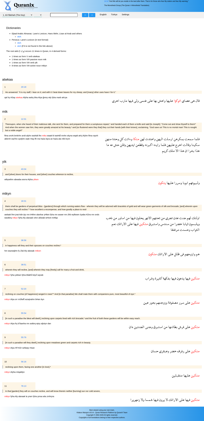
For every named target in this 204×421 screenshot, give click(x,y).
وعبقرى (163, 351)
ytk (4, 161)
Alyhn (85, 135)
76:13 (23, 386)
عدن (176, 218)
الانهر (148, 218)
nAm (36, 218)
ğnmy (45, 97)
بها (155, 101)
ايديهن (130, 145)
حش (116, 145)
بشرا (191, 151)
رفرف (180, 351)
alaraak (30, 218)
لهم (188, 218)
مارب (123, 101)
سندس (164, 224)
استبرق (158, 327)
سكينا (195, 145)
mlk (64, 139)
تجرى (169, 218)
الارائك (121, 224)
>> (92, 15)
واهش (161, 101)
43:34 (23, 169)
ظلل (176, 254)
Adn (21, 214)
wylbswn (76, 214)
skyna (70, 135)
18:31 (23, 201)
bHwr (38, 299)
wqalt (75, 135)
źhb (70, 214)
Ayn (42, 299)
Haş (32, 139)
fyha (54, 97)
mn (28, 214)
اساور (121, 218)
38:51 (23, 264)
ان (186, 151)
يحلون (139, 218)
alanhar (40, 214)
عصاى (185, 101)
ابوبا (185, 183)
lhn (40, 135)
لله (111, 145)
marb (59, 97)
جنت (182, 218)
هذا (197, 151)
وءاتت (128, 139)
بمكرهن (178, 139)
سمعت (188, 139)
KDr (20, 348)
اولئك (195, 218)
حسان (154, 351)
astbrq (33, 323)
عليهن (170, 145)
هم (197, 254)
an (51, 139)
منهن (108, 139)
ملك (171, 151)
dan (49, 323)
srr (16, 299)
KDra (88, 214)
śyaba (83, 214)
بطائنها (172, 327)
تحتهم (156, 218)
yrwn (30, 396)
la (27, 396)
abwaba (18, 179)
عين (146, 302)
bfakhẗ (29, 275)
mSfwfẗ (21, 299)
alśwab (42, 218)
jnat (17, 214)
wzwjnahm (30, 299)
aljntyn (44, 323)
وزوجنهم (161, 302)
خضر (172, 351)
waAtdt (35, 135)
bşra (48, 139)
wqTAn (14, 139)
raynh (95, 135)
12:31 (23, 119)
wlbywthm (9, 179)
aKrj (80, 135)
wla (45, 396)
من (162, 218)
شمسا (148, 400)
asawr (61, 214)
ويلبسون (194, 224)
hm (6, 251)
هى (192, 101)
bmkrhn (18, 135)
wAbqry (26, 348)
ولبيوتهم (194, 183)
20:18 (23, 87)
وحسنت (184, 230)
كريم (165, 151)
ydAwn (18, 275)
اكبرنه (148, 145)
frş (16, 323)
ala (60, 139)
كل (121, 139)
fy (19, 251)
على (150, 101)
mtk (5, 111)
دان (131, 327)
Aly (24, 218)
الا (177, 151)
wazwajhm (13, 251)
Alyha (26, 97)
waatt (50, 135)
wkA (19, 36)
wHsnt (49, 218)
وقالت (186, 145)
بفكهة (166, 278)
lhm (13, 214)
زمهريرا (135, 400)
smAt (11, 135)
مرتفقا (175, 230)
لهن (142, 139)
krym (68, 139)
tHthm (33, 214)
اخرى (115, 101)
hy (9, 97)
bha (36, 97)
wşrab (40, 275)
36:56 (23, 240)
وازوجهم (189, 254)
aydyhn (22, 139)
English (103, 14)
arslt (24, 135)
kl (54, 135)
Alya (40, 97)
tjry (25, 214)
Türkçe (114, 14)
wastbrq (8, 218)
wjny (38, 323)
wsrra (25, 179)
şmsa (40, 396)
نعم (114, 224)
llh (36, 139)
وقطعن (139, 145)
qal (6, 97)
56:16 (23, 361)
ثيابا (185, 224)
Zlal (22, 251)
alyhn (29, 135)
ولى (136, 101)
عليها (169, 101)
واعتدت (150, 139)
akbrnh (7, 139)
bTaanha (22, 323)
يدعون (180, 278)
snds (97, 214)
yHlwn (47, 214)
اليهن (159, 139)
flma (6, 135)
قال (197, 101)
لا (166, 400)
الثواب (195, 230)
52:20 (23, 289)
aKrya (64, 97)
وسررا (177, 183)
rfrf (16, 348)
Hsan (32, 348)
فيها (130, 101)
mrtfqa (55, 218)
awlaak (7, 214)
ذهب (109, 218)
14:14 (106, 1)
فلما (196, 139)
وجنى (148, 327)
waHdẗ (58, 135)
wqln (27, 139)
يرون (161, 400)
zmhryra (50, 396)
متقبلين (177, 375)
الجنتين (138, 327)
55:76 (23, 337)
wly (50, 97)
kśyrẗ (35, 275)
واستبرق (154, 224)
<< (85, 15)
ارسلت (168, 139)
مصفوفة (172, 302)
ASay (13, 97)
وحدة (115, 139)
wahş (31, 97)
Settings (125, 14)
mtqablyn (20, 372)
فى (182, 254)
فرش (180, 327)
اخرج (178, 145)
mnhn (64, 135)
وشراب (149, 278)
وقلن (122, 145)
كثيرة (158, 278)
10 (5, 361)
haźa (43, 139)
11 (5, 386)
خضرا (178, 224)
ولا (142, 400)
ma (39, 139)
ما (107, 145)
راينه (156, 145)
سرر (181, 302)
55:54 (23, 313)
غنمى (143, 101)
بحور (152, 302)
